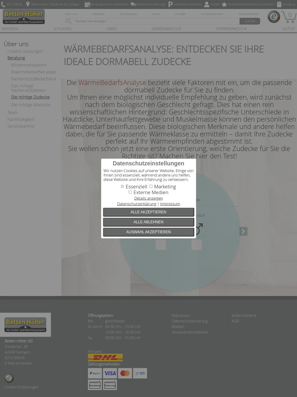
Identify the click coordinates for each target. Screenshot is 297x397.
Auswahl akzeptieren (148, 232)
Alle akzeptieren (148, 212)
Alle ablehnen (148, 222)
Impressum (170, 203)
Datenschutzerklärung (136, 203)
